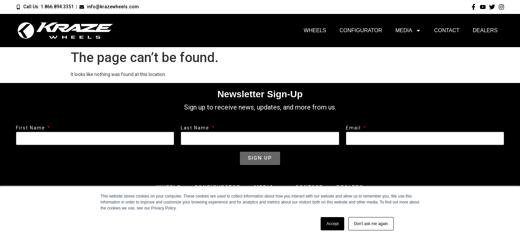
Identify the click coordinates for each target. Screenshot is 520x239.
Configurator (361, 30)
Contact (447, 30)
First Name (31, 127)
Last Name (196, 127)
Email (354, 127)
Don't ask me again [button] (371, 223)
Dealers (485, 30)
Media (408, 31)
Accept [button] (332, 223)
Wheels (315, 30)
